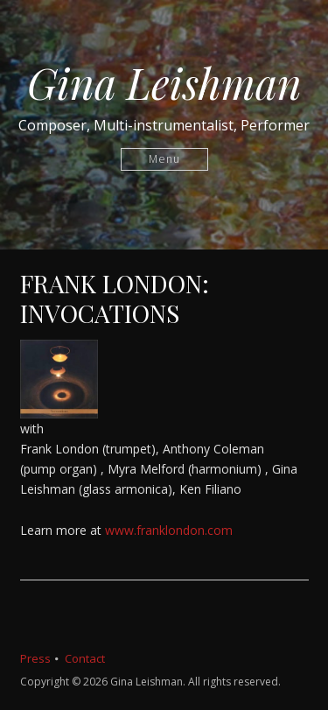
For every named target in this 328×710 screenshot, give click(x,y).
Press (35, 658)
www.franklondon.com (169, 530)
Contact (85, 658)
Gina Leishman (164, 82)
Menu (164, 158)
